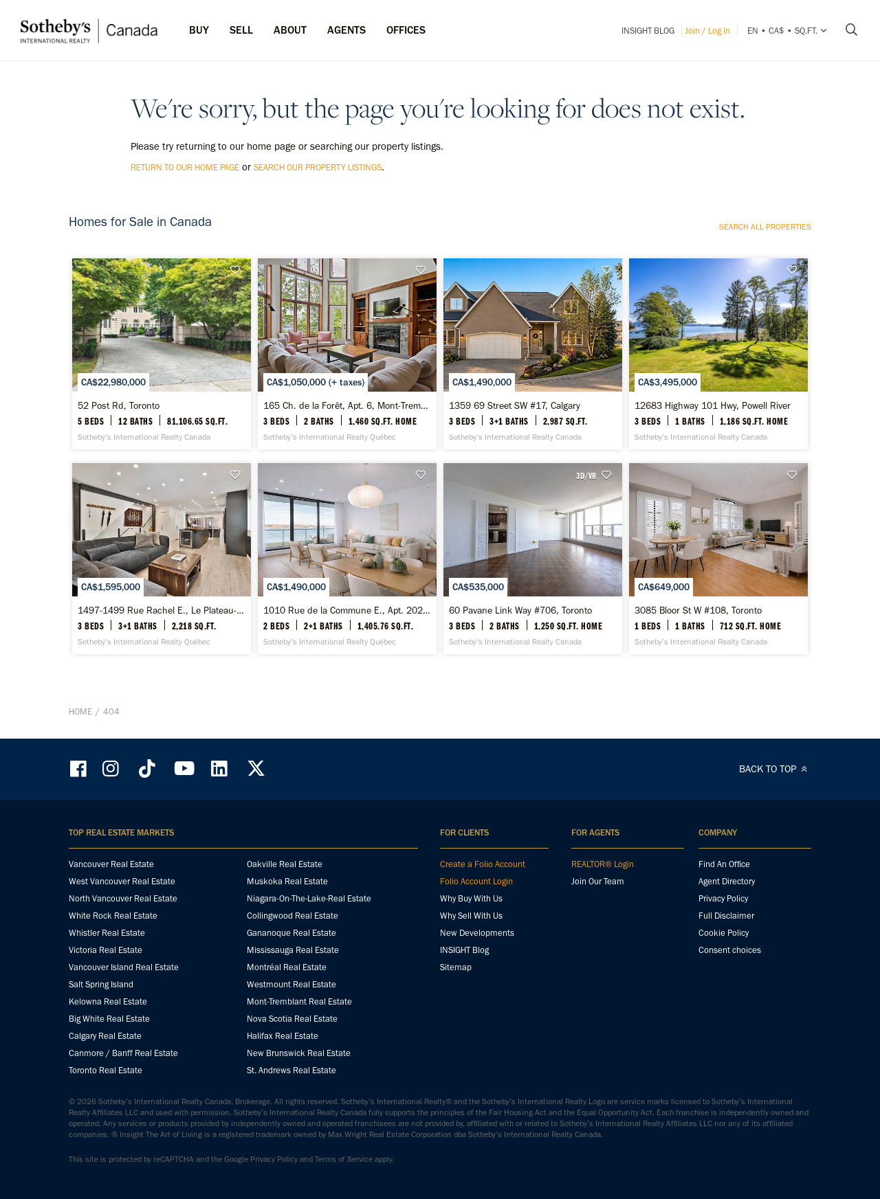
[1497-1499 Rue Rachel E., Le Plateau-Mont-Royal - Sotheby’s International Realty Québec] (161, 558)
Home (80, 711)
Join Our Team (597, 881)
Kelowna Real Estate (108, 1001)
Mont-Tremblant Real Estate (299, 1001)
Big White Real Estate (109, 1018)
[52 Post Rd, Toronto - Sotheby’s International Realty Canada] (161, 353)
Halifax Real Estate (282, 1036)
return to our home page (185, 167)
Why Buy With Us (471, 898)
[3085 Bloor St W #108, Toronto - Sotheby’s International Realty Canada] (718, 558)
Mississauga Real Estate (293, 950)
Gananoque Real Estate (291, 933)
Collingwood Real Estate (292, 915)
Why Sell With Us (471, 915)
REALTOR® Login (602, 864)
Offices (406, 29)
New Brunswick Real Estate (299, 1053)
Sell (241, 29)
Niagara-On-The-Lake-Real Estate (309, 898)
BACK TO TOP (775, 769)
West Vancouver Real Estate (122, 881)
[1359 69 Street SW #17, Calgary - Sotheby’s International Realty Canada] (532, 353)
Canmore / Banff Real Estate (123, 1053)
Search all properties (765, 227)
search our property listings (318, 167)
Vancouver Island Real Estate (124, 967)
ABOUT (290, 29)
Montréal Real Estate (287, 967)
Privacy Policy (723, 898)
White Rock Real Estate (113, 915)
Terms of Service (344, 1159)
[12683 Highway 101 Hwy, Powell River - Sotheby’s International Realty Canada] (718, 353)
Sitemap (456, 967)
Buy (199, 29)
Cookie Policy (723, 933)
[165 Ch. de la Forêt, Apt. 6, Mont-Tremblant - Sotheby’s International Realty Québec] (347, 353)
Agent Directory (726, 881)
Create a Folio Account (482, 864)
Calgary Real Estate (105, 1036)
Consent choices (729, 950)
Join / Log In (707, 30)
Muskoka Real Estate (287, 881)
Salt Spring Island (101, 984)
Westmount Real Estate (291, 984)
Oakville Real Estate (284, 864)
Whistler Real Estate (107, 933)
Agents (346, 29)
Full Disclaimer (726, 915)
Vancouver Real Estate (111, 864)
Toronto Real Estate (105, 1070)
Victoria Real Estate (105, 950)
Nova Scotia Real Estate (292, 1018)
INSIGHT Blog (648, 30)
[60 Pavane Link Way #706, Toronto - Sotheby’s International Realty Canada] (532, 558)
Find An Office (724, 864)
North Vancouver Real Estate (123, 898)
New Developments (477, 933)
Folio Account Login (476, 881)
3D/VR (586, 475)
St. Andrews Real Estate (291, 1070)
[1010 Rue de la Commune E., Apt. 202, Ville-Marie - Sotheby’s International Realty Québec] (347, 558)
